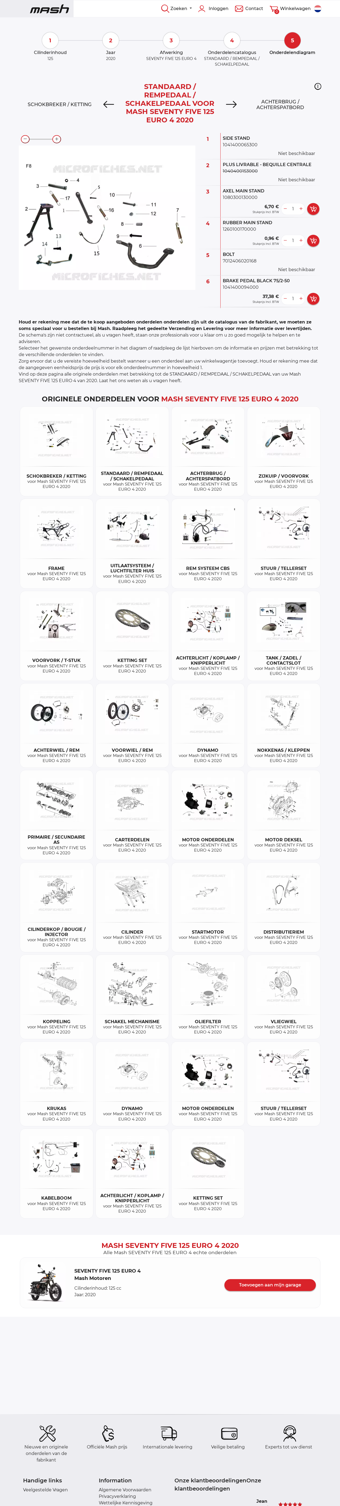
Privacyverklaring (117, 1496)
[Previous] (109, 104)
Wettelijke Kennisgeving (125, 1502)
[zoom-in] (56, 139)
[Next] (231, 104)
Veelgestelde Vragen (45, 1489)
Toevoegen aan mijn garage (270, 1285)
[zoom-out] (25, 139)
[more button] (301, 209)
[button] (318, 86)
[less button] (285, 209)
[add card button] (313, 209)
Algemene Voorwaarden (125, 1489)
